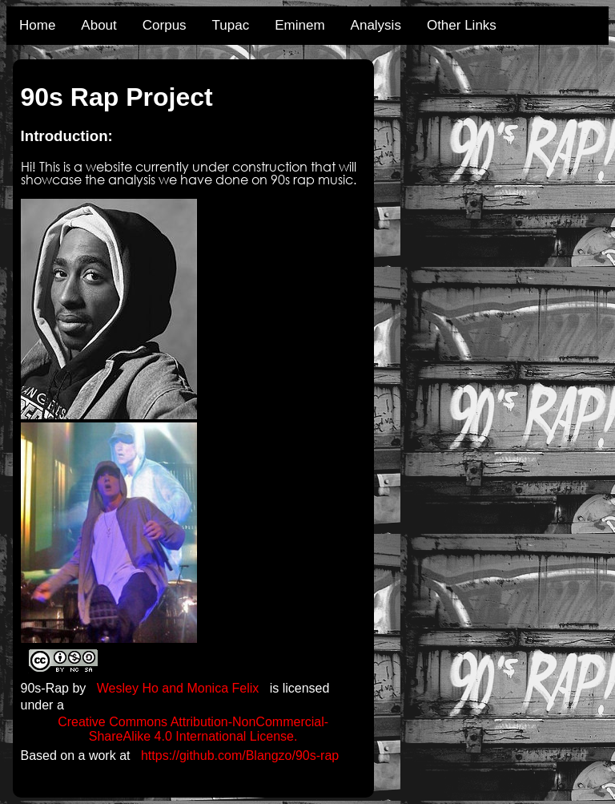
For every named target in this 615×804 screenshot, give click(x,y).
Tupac (231, 25)
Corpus (165, 25)
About (98, 25)
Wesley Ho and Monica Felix (178, 688)
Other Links (461, 25)
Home (37, 25)
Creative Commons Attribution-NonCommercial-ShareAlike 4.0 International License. (193, 729)
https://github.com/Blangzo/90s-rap (240, 755)
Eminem (299, 25)
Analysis (376, 25)
